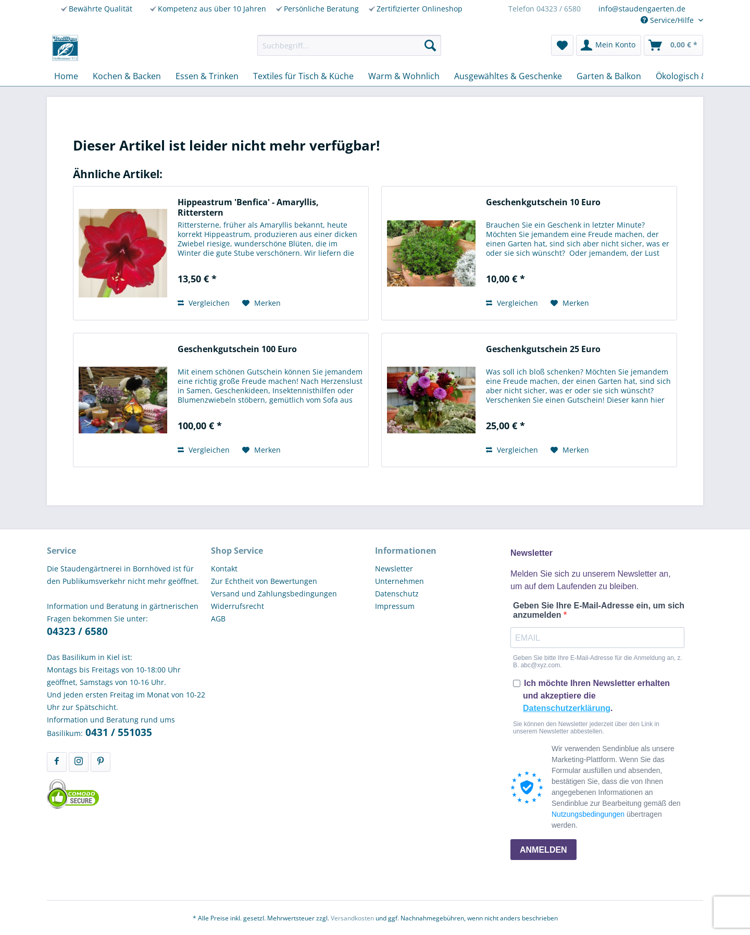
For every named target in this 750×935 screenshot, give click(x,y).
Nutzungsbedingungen (588, 814)
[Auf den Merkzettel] (261, 303)
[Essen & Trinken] (207, 76)
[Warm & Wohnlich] (404, 76)
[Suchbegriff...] (349, 45)
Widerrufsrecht (237, 606)
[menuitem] (349, 45)
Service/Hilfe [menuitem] (668, 20)
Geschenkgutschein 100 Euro (237, 349)
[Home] (66, 76)
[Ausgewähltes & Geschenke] (508, 76)
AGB (218, 619)
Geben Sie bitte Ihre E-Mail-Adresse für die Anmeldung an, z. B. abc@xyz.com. (597, 661)
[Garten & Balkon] (608, 76)
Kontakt (224, 569)
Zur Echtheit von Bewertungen (264, 581)
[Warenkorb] (673, 45)
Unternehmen (399, 581)
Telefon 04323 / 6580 (544, 9)
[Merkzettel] (562, 45)
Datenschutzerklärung (566, 708)
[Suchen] (430, 45)
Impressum (395, 606)
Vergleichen (204, 303)
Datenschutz (397, 594)
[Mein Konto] (608, 45)
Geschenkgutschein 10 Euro (543, 202)
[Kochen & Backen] (126, 76)
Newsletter (394, 569)
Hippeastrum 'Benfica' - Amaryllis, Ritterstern (248, 207)
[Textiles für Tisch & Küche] (303, 76)
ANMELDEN (543, 849)
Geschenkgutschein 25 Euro (543, 349)
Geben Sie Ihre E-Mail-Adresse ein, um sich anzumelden (598, 610)
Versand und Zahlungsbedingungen (274, 594)
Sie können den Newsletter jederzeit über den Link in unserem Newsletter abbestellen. (586, 727)
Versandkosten (352, 918)
